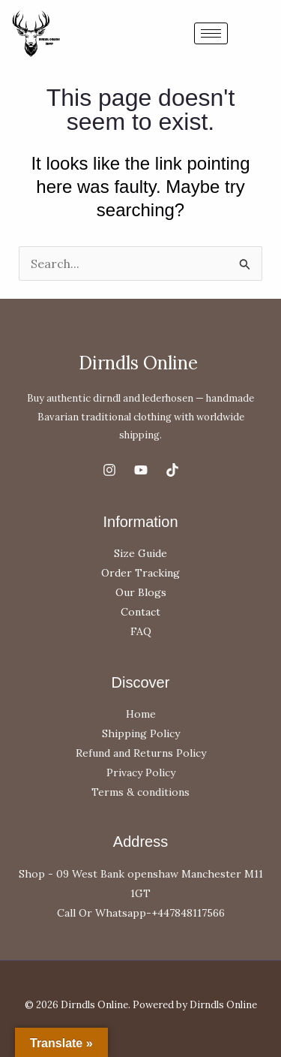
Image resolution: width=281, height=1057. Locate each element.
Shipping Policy (141, 733)
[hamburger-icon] (211, 33)
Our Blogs (140, 592)
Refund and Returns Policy (141, 753)
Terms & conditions (140, 792)
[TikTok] (172, 470)
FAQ (140, 631)
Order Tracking (140, 573)
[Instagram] (109, 470)
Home (141, 714)
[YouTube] (141, 470)
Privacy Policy (140, 772)
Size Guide (140, 553)
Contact (140, 612)
